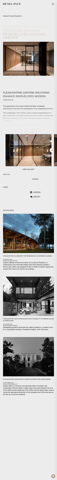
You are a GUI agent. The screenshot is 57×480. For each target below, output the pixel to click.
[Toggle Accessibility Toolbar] (53, 476)
